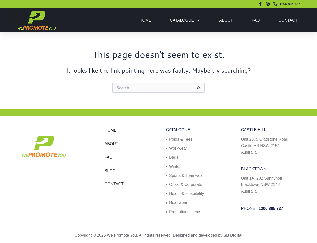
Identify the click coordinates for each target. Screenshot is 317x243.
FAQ (256, 20)
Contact (287, 20)
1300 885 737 (271, 208)
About (226, 20)
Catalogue (185, 20)
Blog (110, 171)
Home (145, 20)
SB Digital (233, 235)
